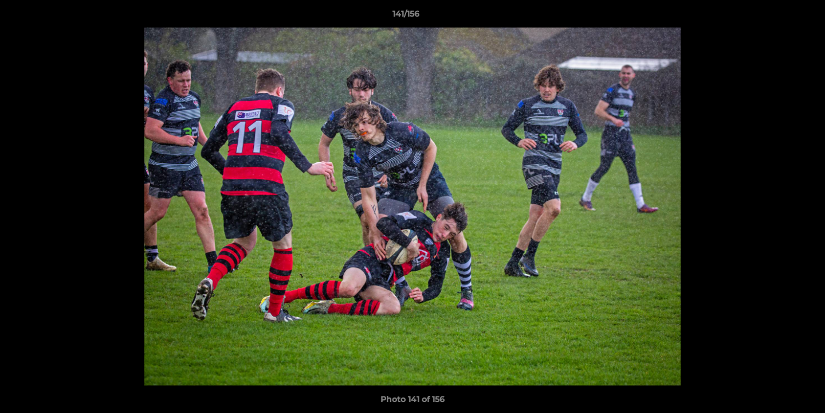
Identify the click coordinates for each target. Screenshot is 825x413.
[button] (777, 16)
